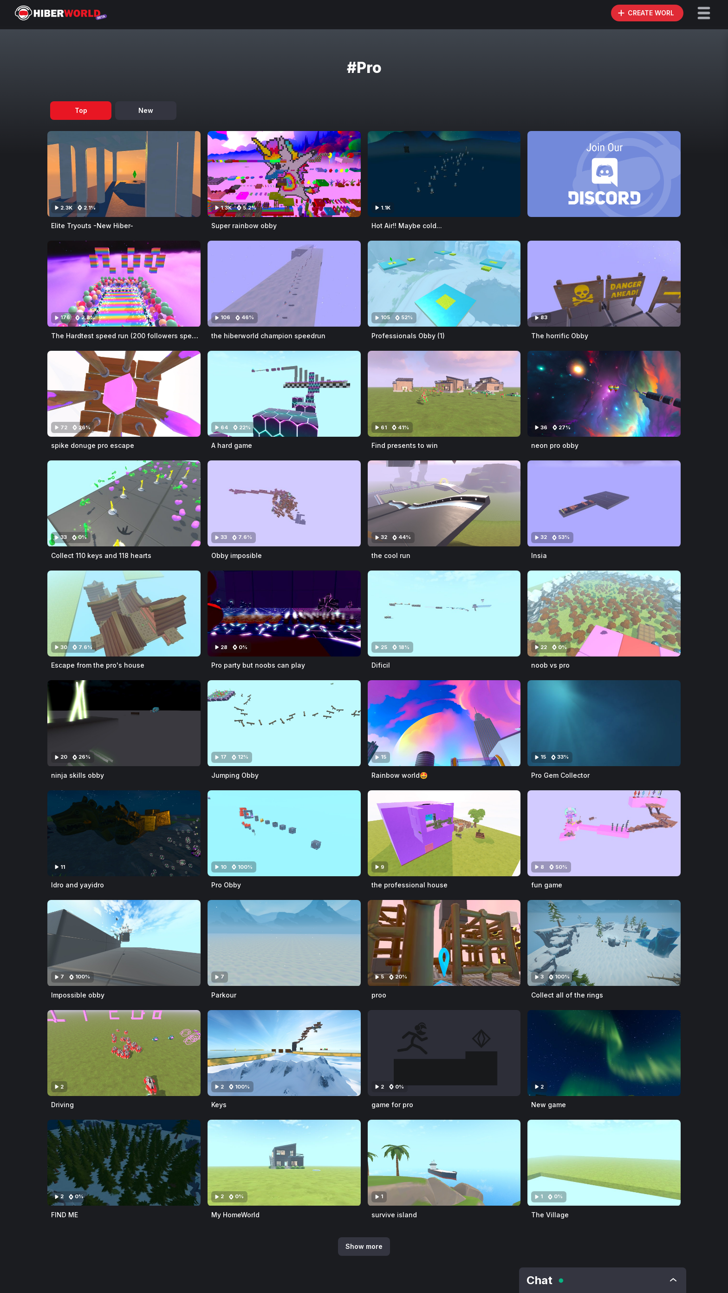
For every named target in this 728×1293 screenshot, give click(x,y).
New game (548, 1105)
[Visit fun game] (604, 833)
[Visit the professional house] (444, 833)
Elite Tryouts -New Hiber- (92, 226)
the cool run (390, 555)
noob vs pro (550, 665)
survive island (394, 1215)
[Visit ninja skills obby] (124, 723)
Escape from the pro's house (97, 665)
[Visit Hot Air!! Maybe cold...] (444, 174)
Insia (539, 555)
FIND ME (64, 1215)
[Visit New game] (604, 1053)
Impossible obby (77, 995)
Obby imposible (236, 555)
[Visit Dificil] (444, 613)
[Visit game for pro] (444, 1053)
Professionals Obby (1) (408, 336)
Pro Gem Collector (560, 775)
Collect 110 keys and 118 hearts (101, 555)
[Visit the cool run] (444, 503)
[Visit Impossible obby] (124, 943)
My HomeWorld (235, 1215)
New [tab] (145, 110)
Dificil (380, 665)
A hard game (231, 445)
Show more (364, 1246)
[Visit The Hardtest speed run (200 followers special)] (124, 284)
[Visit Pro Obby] (284, 833)
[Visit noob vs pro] (604, 613)
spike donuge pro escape (92, 445)
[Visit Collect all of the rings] (604, 943)
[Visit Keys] (284, 1053)
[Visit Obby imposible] (284, 503)
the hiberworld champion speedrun (268, 336)
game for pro (392, 1105)
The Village (550, 1215)
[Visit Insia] (604, 503)
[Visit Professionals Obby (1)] (444, 284)
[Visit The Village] (604, 1163)
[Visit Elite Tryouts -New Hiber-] (124, 174)
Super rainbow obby (244, 226)
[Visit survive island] (444, 1163)
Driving (62, 1105)
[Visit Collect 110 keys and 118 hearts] (124, 503)
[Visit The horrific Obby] (604, 284)
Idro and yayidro (77, 885)
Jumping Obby (235, 775)
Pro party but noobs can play (258, 665)
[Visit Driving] (124, 1053)
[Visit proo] (444, 943)
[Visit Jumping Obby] (284, 723)
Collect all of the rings (567, 995)
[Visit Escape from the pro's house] (124, 613)
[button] (704, 13)
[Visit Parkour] (284, 943)
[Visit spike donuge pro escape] (124, 394)
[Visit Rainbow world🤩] (444, 723)
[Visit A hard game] (284, 394)
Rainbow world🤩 (399, 775)
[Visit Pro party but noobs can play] (284, 613)
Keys (219, 1105)
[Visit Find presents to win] (444, 394)
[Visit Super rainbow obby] (284, 174)
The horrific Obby (559, 336)
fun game (546, 885)
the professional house (409, 885)
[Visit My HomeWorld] (284, 1163)
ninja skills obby (77, 775)
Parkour (223, 995)
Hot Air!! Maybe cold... (406, 226)
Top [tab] (81, 110)
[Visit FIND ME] (124, 1163)
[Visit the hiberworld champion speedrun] (284, 284)
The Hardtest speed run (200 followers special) (128, 336)
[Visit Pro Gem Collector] (604, 723)
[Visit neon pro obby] (604, 394)
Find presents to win (404, 445)
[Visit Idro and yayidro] (124, 833)
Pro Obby (226, 885)
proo (378, 995)
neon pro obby (554, 445)
